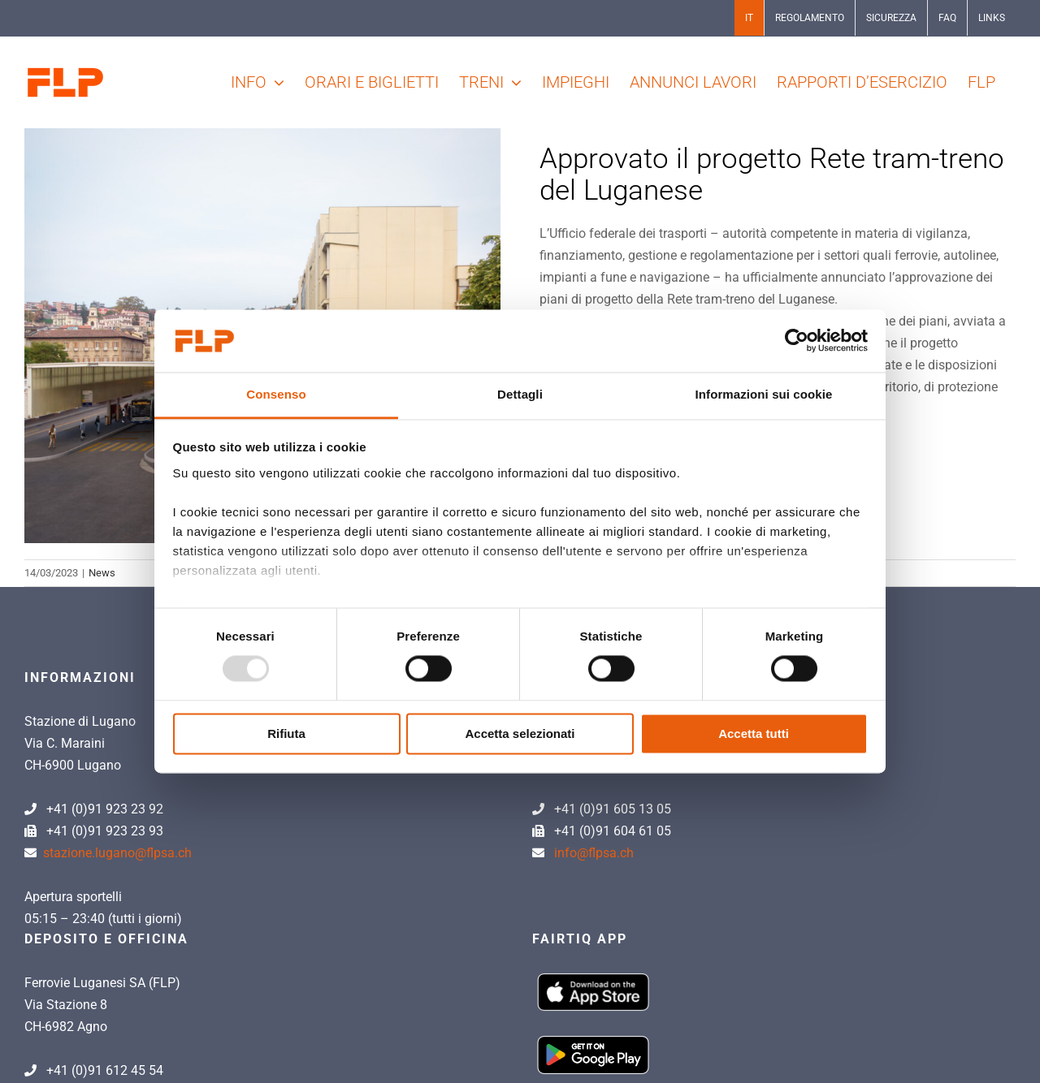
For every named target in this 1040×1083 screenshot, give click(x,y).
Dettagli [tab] (520, 394)
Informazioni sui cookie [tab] (764, 394)
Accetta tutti (753, 733)
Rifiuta (286, 733)
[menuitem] (749, 18)
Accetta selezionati (519, 733)
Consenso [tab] (276, 394)
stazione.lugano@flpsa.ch (117, 853)
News (102, 573)
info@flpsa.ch (594, 853)
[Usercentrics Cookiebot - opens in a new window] (797, 341)
